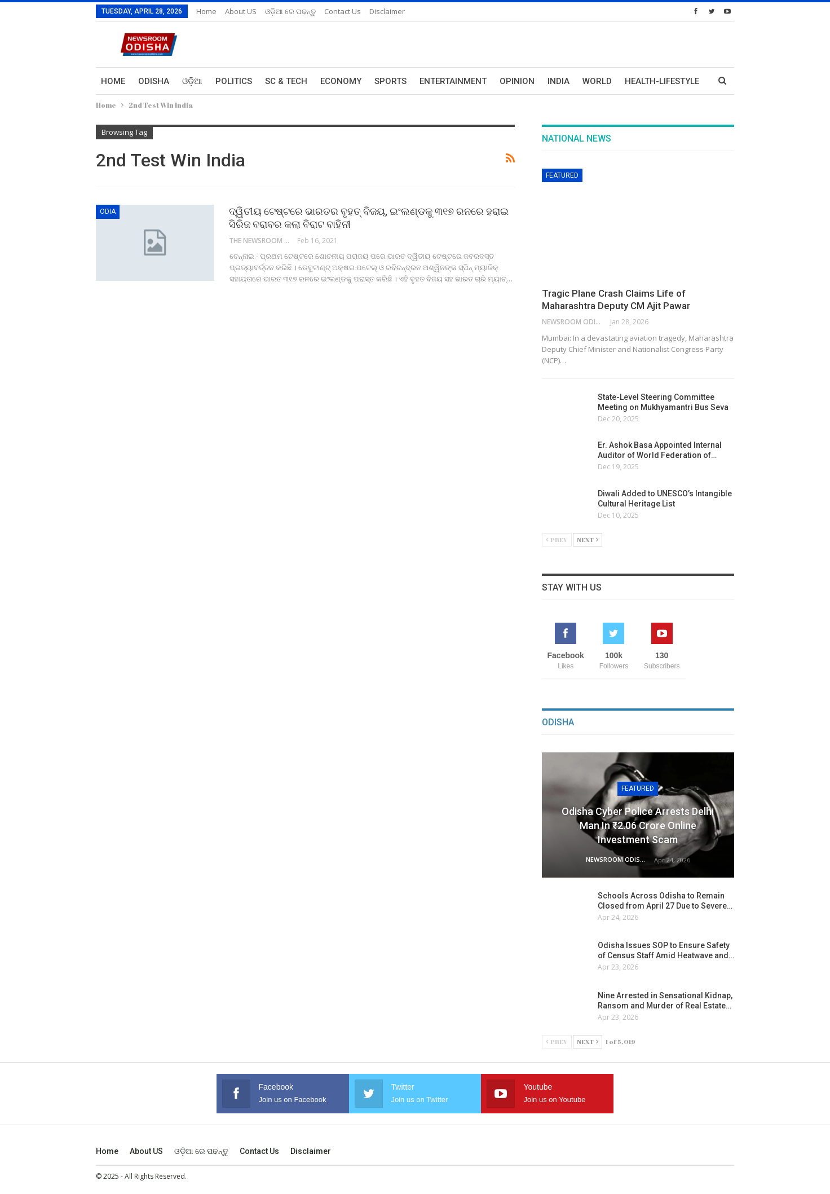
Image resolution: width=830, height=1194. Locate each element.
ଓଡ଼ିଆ (192, 81)
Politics (233, 81)
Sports (390, 81)
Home (206, 11)
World (597, 81)
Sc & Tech (286, 81)
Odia (108, 211)
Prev (557, 539)
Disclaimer (387, 11)
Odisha (153, 81)
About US (241, 11)
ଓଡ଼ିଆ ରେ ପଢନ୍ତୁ (290, 11)
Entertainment (453, 81)
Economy (340, 81)
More (636, 81)
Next (587, 539)
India (558, 81)
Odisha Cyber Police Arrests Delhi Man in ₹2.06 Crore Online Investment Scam (638, 825)
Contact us (342, 11)
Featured (562, 175)
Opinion (517, 81)
